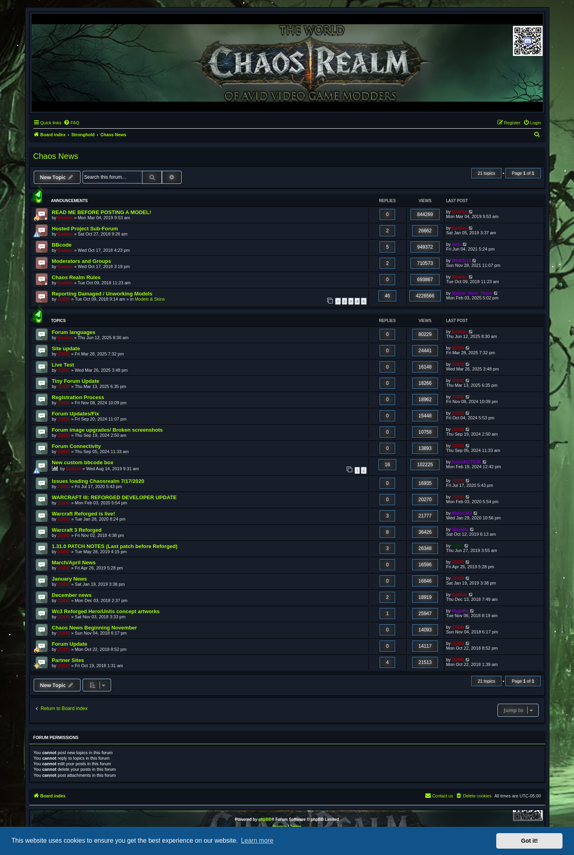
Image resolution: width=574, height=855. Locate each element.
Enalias (65, 217)
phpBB (264, 819)
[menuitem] (71, 122)
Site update (66, 348)
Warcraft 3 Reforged (77, 530)
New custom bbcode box (82, 462)
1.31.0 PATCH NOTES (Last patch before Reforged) (115, 546)
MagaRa (460, 529)
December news (72, 595)
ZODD (64, 299)
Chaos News (55, 156)
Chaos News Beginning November (94, 628)
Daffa (457, 545)
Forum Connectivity (76, 446)
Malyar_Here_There (472, 293)
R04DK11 (461, 260)
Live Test (63, 365)
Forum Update (69, 644)
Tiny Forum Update (76, 381)
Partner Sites (68, 660)
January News (69, 579)
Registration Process (78, 397)
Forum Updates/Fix (75, 414)
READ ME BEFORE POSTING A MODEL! (101, 212)
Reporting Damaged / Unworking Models (102, 294)
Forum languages (74, 332)
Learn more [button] (257, 840)
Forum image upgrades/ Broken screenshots (107, 430)
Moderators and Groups (81, 261)
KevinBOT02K (466, 461)
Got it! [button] (529, 841)
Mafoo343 (462, 513)
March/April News (74, 562)
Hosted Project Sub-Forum (85, 229)
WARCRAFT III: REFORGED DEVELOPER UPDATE (114, 497)
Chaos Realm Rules (76, 277)
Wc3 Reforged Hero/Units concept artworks (106, 611)
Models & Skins (150, 299)
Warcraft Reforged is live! (83, 514)
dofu (456, 244)
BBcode (62, 245)
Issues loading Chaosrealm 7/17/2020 (98, 481)
